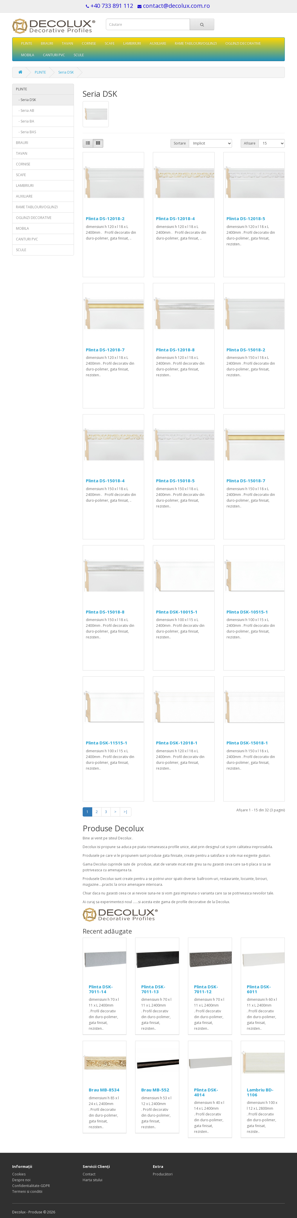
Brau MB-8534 (104, 1090)
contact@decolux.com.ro (176, 6)
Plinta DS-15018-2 (246, 350)
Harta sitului (92, 1179)
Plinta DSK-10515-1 (247, 612)
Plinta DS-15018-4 (105, 480)
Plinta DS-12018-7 (105, 350)
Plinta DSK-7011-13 (153, 989)
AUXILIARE (158, 43)
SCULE (79, 54)
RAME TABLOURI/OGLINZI (196, 43)
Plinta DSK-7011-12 (206, 989)
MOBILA (27, 54)
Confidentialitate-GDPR (31, 1185)
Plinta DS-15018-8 (105, 612)
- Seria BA (25, 121)
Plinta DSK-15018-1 (247, 743)
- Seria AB (25, 110)
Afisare (250, 143)
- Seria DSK (26, 99)
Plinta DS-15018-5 (175, 480)
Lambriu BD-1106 (260, 1092)
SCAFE (110, 43)
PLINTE (26, 43)
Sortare (180, 143)
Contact (89, 1174)
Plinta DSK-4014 (206, 1092)
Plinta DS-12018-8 (175, 350)
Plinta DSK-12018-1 (177, 743)
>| (126, 811)
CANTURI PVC (54, 54)
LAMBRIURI (132, 43)
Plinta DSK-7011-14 (101, 989)
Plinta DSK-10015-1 (177, 612)
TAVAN (67, 43)
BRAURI (47, 43)
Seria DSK (66, 72)
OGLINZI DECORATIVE (243, 43)
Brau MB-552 (155, 1090)
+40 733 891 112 (111, 6)
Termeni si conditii (27, 1191)
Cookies (19, 1174)
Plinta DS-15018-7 (246, 480)
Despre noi (21, 1179)
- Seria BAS (26, 131)
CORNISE (89, 43)
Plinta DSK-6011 (259, 989)
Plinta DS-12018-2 (105, 218)
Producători (163, 1174)
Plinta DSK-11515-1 (106, 743)
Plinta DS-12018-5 (246, 218)
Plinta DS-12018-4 (175, 218)
